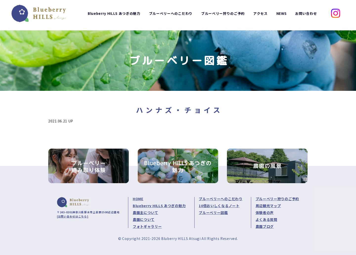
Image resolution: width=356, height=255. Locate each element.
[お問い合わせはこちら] (72, 216)
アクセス (260, 15)
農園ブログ (265, 226)
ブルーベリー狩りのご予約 (277, 198)
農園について (144, 219)
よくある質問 (266, 219)
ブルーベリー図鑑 (213, 212)
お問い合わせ (306, 15)
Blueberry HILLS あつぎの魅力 (159, 205)
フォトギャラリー (147, 226)
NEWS (281, 15)
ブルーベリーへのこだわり (220, 198)
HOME (138, 198)
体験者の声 (265, 212)
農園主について (145, 212)
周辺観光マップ (268, 205)
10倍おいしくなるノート (219, 205)
